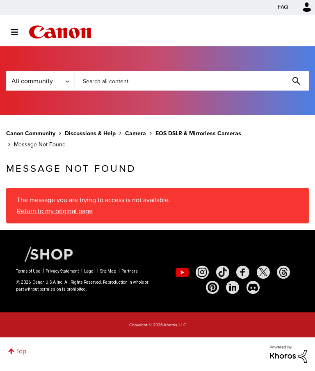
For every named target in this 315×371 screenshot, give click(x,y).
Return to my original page (55, 211)
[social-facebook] (242, 272)
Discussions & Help (90, 133)
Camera (135, 133)
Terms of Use (28, 271)
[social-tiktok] (222, 272)
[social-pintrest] (212, 287)
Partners (129, 271)
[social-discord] (253, 287)
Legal (89, 271)
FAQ (283, 7)
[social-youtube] (182, 272)
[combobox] (191, 81)
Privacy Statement (62, 271)
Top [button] (21, 351)
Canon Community (60, 32)
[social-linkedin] (232, 287)
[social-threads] (283, 272)
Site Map (108, 271)
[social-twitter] (263, 272)
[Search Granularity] (40, 81)
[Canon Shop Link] (44, 253)
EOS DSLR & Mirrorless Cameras (198, 133)
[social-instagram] (202, 272)
